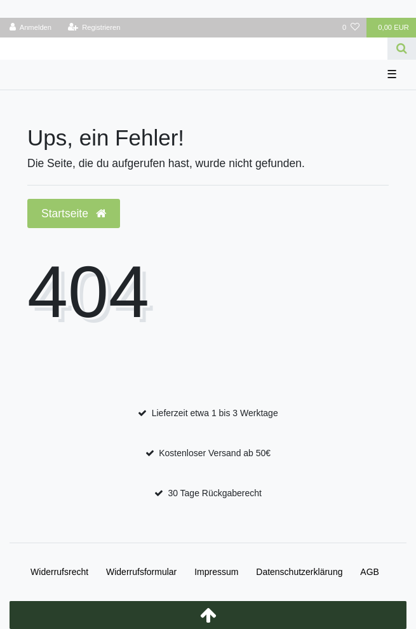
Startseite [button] (73, 213)
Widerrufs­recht (59, 572)
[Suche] (401, 48)
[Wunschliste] (350, 27)
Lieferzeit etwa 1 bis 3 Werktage (215, 413)
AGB (369, 572)
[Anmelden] (31, 27)
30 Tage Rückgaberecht (215, 493)
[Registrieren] (93, 27)
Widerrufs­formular (141, 572)
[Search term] (193, 48)
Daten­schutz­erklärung (299, 572)
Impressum (216, 572)
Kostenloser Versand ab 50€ (215, 453)
